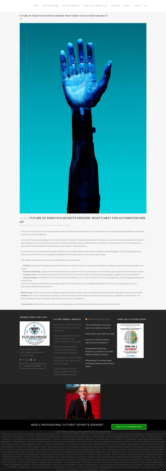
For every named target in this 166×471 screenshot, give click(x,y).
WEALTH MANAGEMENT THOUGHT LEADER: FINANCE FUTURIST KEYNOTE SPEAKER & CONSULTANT (67, 339)
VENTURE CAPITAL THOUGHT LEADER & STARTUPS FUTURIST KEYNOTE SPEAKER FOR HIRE (66, 372)
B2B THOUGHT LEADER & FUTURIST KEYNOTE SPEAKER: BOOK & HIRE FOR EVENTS (67, 328)
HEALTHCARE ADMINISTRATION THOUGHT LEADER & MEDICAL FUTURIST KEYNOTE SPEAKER (65, 350)
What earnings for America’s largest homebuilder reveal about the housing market (99, 363)
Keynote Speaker (56, 225)
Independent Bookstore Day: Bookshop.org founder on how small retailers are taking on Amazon (99, 352)
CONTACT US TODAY (32, 366)
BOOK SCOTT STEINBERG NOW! (129, 427)
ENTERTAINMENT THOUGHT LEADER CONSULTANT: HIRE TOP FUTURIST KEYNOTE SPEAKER (68, 361)
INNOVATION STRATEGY (99, 319)
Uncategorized (41, 225)
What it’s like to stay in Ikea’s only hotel (99, 334)
